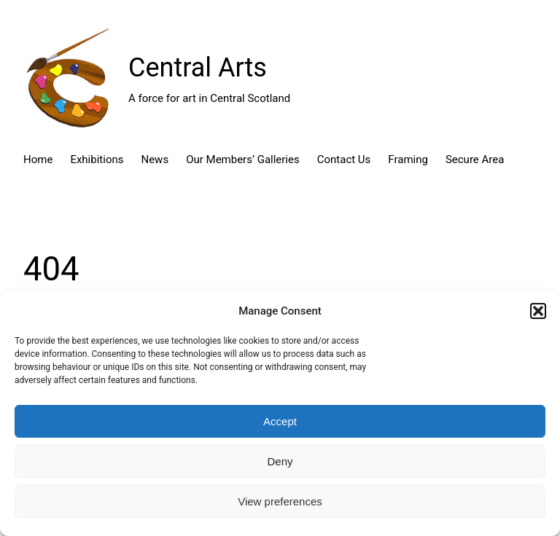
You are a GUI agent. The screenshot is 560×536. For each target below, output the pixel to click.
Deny (279, 461)
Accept (280, 421)
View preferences (280, 501)
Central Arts (197, 67)
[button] (538, 311)
